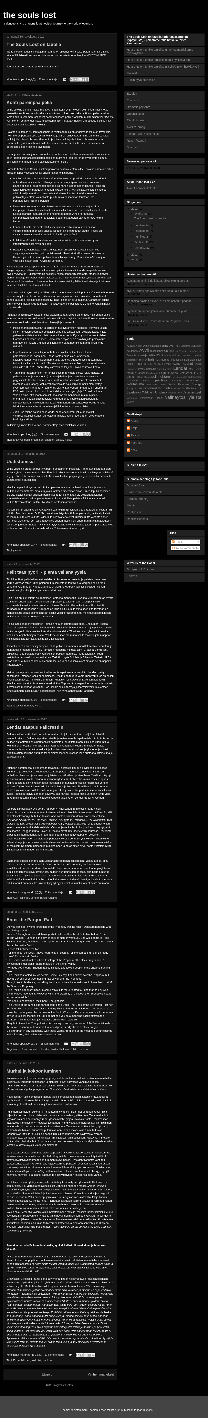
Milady (149, 373)
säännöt (49, 439)
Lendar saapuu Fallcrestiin (35, 727)
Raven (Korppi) (136, 140)
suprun (119, 1409)
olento (131, 376)
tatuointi (164, 388)
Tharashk (196, 388)
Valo (179, 392)
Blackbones (156, 351)
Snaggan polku (135, 388)
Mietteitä (132, 73)
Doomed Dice (135, 485)
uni (152, 392)
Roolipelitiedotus (137, 519)
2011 (134, 254)
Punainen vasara (138, 380)
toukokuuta (142, 230)
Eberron (132, 576)
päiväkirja (161, 380)
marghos (136, 442)
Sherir (163, 384)
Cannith (169, 350)
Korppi (177, 363)
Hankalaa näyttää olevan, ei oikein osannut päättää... (160, 301)
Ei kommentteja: (49, 79)
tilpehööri (134, 392)
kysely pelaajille (147, 369)
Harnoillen (177, 359)
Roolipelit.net (135, 512)
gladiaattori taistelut (137, 360)
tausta (59, 439)
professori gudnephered (189, 377)
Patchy (135, 435)
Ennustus (133, 100)
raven (43, 897)
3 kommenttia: (49, 699)
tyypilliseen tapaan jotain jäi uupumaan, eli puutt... (158, 311)
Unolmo (53, 897)
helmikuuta (142, 242)
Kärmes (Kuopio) (137, 499)
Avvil (16, 897)
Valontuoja (132, 398)
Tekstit (177, 541)
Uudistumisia (21, 461)
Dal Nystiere (181, 351)
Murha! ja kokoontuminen (34, 1071)
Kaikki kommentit (184, 548)
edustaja (142, 355)
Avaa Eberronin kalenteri (142, 188)
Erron (16, 1360)
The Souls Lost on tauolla (34, 44)
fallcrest (24, 897)
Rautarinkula (194, 380)
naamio (165, 372)
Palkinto (64, 1049)
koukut (188, 363)
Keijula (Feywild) (162, 364)
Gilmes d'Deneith (192, 355)
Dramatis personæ (138, 107)
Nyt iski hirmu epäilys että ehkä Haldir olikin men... (158, 291)
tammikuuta (142, 247)
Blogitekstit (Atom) (63, 1385)
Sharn (156, 384)
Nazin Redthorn (180, 373)
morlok (157, 373)
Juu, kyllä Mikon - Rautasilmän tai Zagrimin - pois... (159, 321)
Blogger (147, 1409)
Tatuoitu (175, 388)
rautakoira (177, 380)
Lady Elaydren (164, 369)
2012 (134, 208)
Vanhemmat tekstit (101, 1374)
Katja (134, 428)
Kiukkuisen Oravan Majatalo (144, 492)
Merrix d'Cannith (136, 373)
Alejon (139, 346)
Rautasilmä (135, 384)
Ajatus (16, 1049)
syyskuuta (141, 213)
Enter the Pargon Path (30, 919)
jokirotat (36, 1360)
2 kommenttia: (49, 544)
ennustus (34, 1049)
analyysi (18, 439)
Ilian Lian (189, 359)
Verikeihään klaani (151, 398)
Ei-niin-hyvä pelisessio (141, 80)
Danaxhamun (194, 351)
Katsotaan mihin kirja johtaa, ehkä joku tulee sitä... (158, 280)
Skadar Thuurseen (179, 384)
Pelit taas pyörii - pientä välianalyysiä (46, 572)
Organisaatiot (135, 113)
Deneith (131, 355)
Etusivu (47, 1374)
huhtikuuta (142, 236)
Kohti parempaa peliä (29, 102)
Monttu (131, 505)
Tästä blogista (136, 120)
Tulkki (73, 1049)
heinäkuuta (142, 225)
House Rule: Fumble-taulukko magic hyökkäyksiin (158, 59)
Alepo (134, 420)
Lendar (35, 897)
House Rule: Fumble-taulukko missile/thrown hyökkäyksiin (163, 66)
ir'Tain (139, 363)
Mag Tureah (195, 369)
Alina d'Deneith (152, 345)
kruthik (198, 364)
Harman (165, 359)
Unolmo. (172, 392)
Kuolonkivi (132, 369)
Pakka (54, 1049)
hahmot (28, 705)
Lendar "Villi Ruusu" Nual (143, 133)
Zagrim (130, 402)
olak (199, 373)
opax (134, 450)
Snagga (132, 147)
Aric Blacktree (183, 346)
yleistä (68, 439)
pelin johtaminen (34, 439)
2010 (134, 260)
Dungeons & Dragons (140, 569)
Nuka (193, 372)
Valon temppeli (192, 392)
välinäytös (175, 397)
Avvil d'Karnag (136, 127)
